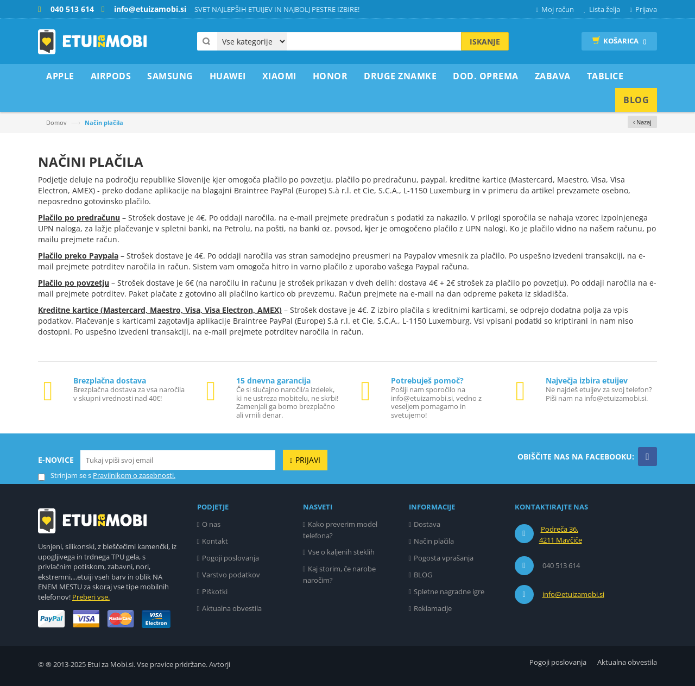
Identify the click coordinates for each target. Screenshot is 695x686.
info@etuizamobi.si (573, 594)
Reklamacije (433, 608)
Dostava (427, 524)
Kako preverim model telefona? (340, 529)
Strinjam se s (64, 475)
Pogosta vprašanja (443, 558)
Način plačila (434, 541)
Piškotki (215, 591)
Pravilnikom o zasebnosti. (134, 475)
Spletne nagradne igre (449, 591)
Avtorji (219, 664)
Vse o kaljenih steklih (341, 552)
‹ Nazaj (642, 122)
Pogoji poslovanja (230, 558)
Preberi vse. (91, 597)
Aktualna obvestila (232, 608)
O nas (211, 524)
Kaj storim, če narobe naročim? (339, 574)
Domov (56, 122)
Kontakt (215, 541)
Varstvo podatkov (231, 575)
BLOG (423, 575)
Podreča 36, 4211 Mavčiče (560, 534)
